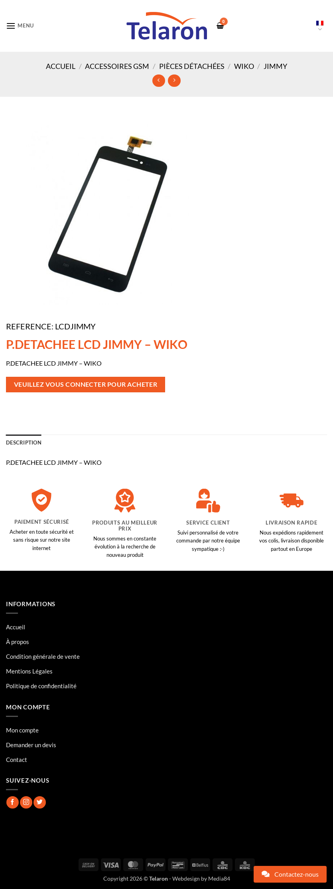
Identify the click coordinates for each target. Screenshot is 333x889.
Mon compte (22, 730)
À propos (17, 641)
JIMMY (275, 66)
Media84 (219, 878)
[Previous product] (174, 80)
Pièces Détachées (192, 66)
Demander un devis (31, 744)
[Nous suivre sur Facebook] (12, 802)
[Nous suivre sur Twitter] (39, 802)
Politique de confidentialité (41, 685)
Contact (16, 759)
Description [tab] (23, 442)
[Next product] (158, 80)
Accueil (60, 66)
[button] (20, 25)
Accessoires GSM (117, 66)
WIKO (244, 66)
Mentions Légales (29, 671)
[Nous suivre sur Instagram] (26, 802)
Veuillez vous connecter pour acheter (86, 384)
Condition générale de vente (43, 656)
